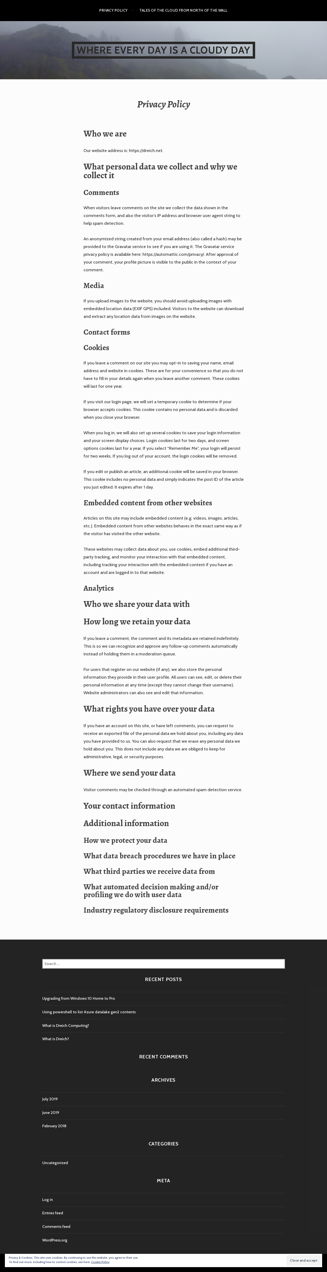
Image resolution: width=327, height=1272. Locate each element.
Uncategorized (55, 1162)
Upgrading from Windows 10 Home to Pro (78, 998)
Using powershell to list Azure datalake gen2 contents (89, 1012)
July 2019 (50, 1099)
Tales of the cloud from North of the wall (183, 10)
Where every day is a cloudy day (163, 50)
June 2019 (50, 1112)
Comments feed (56, 1226)
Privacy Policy (113, 10)
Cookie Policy (100, 1262)
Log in (47, 1199)
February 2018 (54, 1126)
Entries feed (52, 1213)
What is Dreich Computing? (65, 1025)
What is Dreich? (55, 1039)
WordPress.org (54, 1240)
